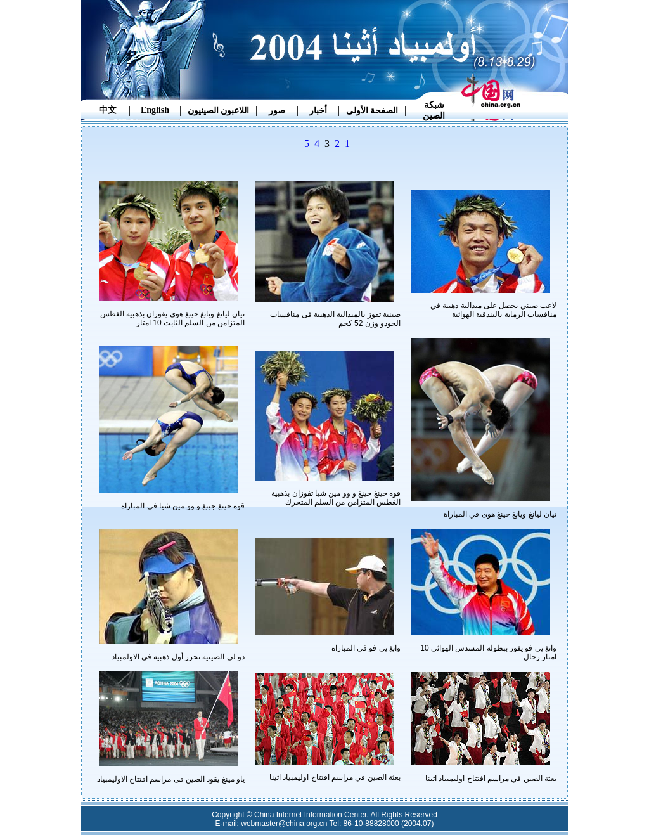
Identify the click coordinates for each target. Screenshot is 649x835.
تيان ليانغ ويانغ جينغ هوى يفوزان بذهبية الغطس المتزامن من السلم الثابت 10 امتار (172, 318)
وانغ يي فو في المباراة (366, 648)
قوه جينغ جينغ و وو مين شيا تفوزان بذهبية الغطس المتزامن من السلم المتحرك (336, 498)
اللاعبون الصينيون (219, 110)
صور (277, 110)
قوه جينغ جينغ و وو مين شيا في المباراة (183, 506)
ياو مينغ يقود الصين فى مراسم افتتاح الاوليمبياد (171, 779)
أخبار (318, 110)
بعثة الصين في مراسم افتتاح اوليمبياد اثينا (490, 778)
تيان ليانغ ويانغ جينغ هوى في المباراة (500, 514)
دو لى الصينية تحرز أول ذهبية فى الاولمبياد (178, 656)
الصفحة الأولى (372, 110)
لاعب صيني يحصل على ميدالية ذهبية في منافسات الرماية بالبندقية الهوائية (493, 310)
